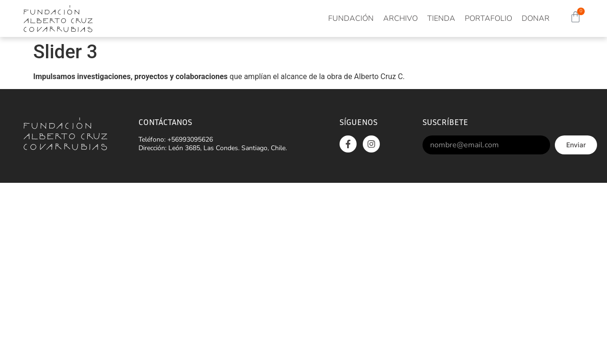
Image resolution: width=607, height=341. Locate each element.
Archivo (400, 18)
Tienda (441, 18)
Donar (536, 18)
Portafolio (488, 18)
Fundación (351, 18)
